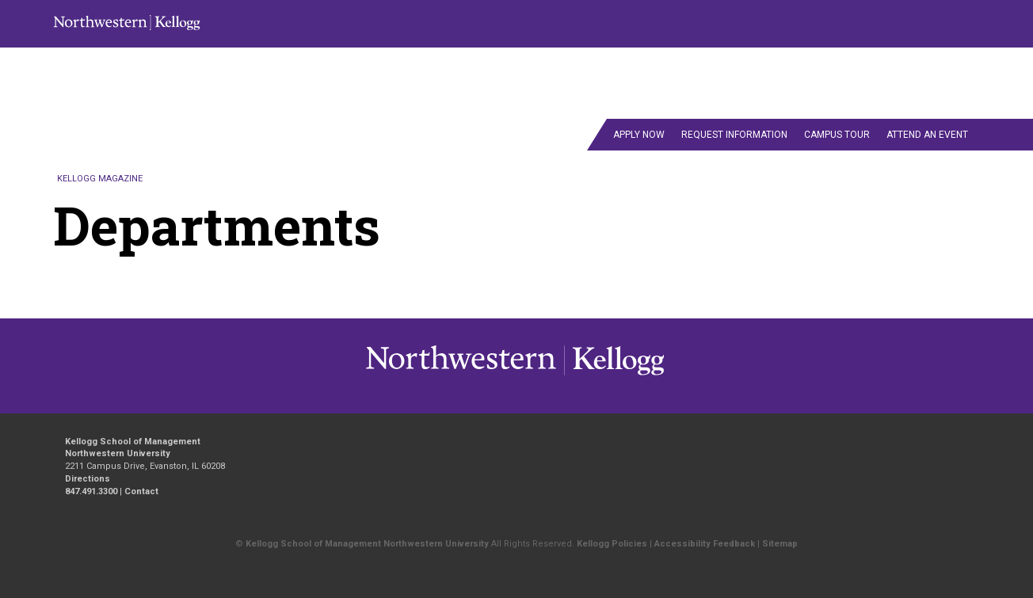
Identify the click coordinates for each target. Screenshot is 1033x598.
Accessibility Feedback (704, 544)
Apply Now (639, 134)
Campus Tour (837, 134)
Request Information (734, 134)
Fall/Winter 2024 (808, 64)
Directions (87, 479)
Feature (555, 99)
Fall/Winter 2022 (613, 64)
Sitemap (780, 544)
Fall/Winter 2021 (516, 64)
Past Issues (856, 99)
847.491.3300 (91, 491)
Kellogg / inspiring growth (461, 374)
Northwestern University (614, 374)
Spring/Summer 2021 (408, 64)
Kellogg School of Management (132, 441)
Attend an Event (927, 134)
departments (646, 99)
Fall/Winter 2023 (710, 64)
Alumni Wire (755, 99)
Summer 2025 (461, 99)
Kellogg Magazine (100, 178)
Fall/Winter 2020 (298, 64)
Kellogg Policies (612, 544)
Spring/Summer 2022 (919, 64)
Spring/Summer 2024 (327, 99)
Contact (942, 99)
